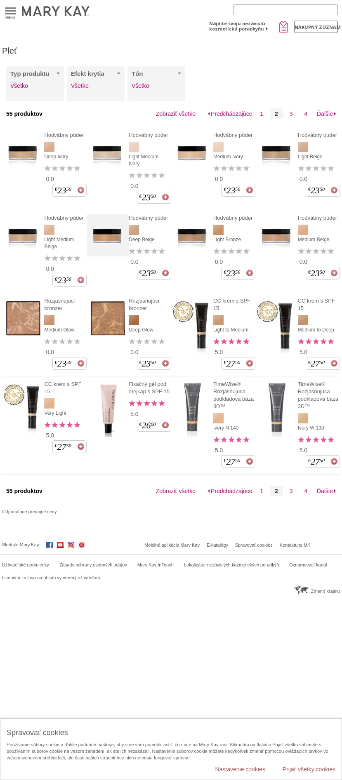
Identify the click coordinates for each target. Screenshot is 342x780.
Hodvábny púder (63, 135)
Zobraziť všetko (176, 113)
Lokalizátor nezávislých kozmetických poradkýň (231, 564)
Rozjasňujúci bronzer (59, 304)
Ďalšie (325, 113)
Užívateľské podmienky (25, 564)
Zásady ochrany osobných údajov (93, 564)
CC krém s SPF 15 (231, 304)
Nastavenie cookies (240, 769)
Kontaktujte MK (295, 545)
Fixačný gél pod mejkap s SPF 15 (149, 388)
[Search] (286, 9)
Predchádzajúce (231, 113)
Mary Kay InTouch (155, 564)
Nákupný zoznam (316, 27)
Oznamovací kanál (308, 564)
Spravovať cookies (254, 545)
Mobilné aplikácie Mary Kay (172, 545)
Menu (10, 11)
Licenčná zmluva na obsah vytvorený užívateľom (51, 577)
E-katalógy (217, 545)
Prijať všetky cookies (309, 769)
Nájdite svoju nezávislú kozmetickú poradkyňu (237, 26)
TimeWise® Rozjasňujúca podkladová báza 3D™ (233, 395)
